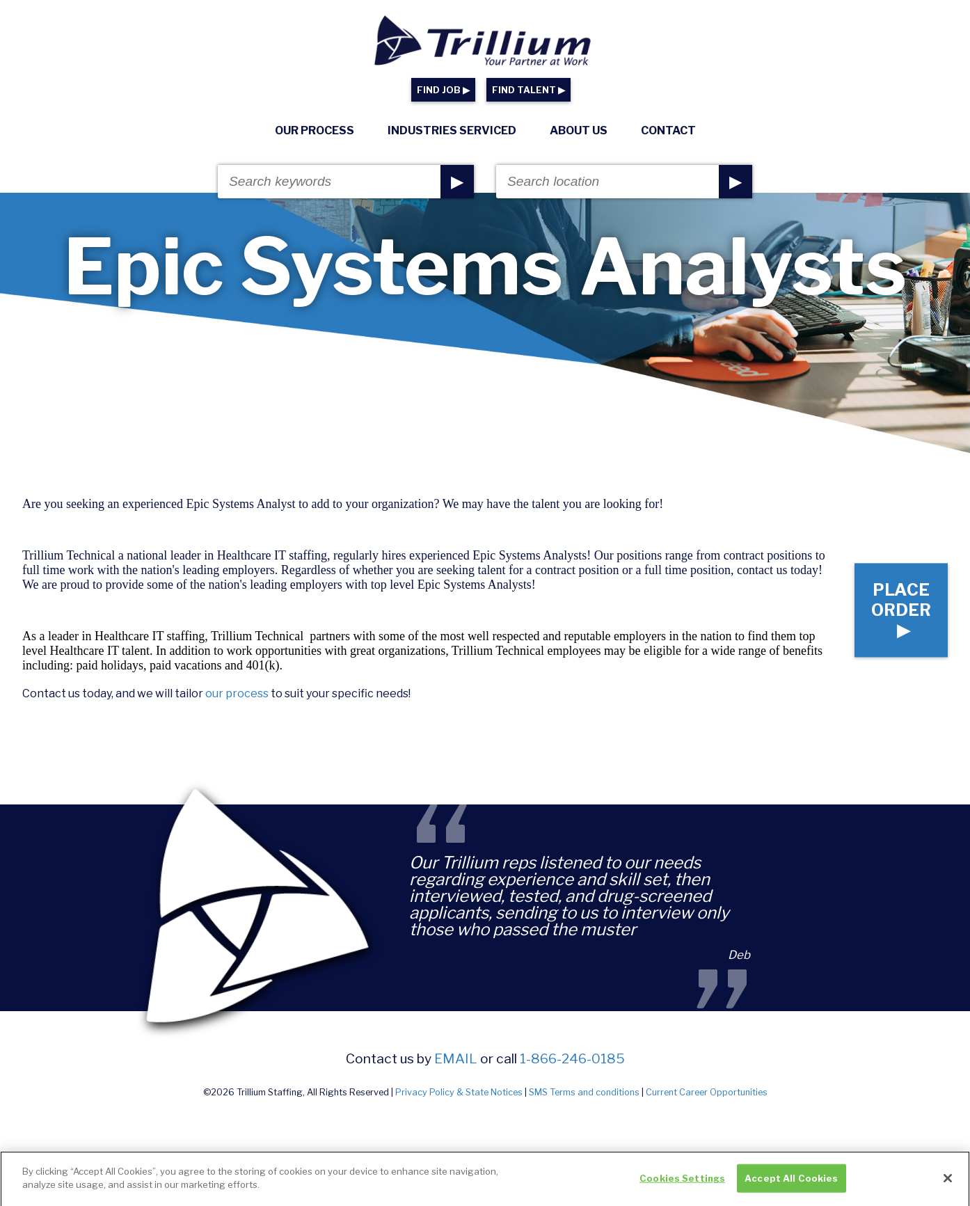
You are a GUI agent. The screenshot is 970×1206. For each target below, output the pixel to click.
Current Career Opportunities (707, 1092)
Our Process (314, 130)
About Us (578, 130)
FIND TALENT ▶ (528, 90)
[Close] (947, 1183)
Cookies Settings (682, 1183)
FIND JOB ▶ (443, 90)
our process (237, 693)
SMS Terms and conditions (584, 1092)
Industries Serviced (452, 130)
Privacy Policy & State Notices (459, 1092)
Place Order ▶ (901, 610)
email (455, 1058)
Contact (668, 130)
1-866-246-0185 (572, 1058)
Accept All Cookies (791, 1183)
